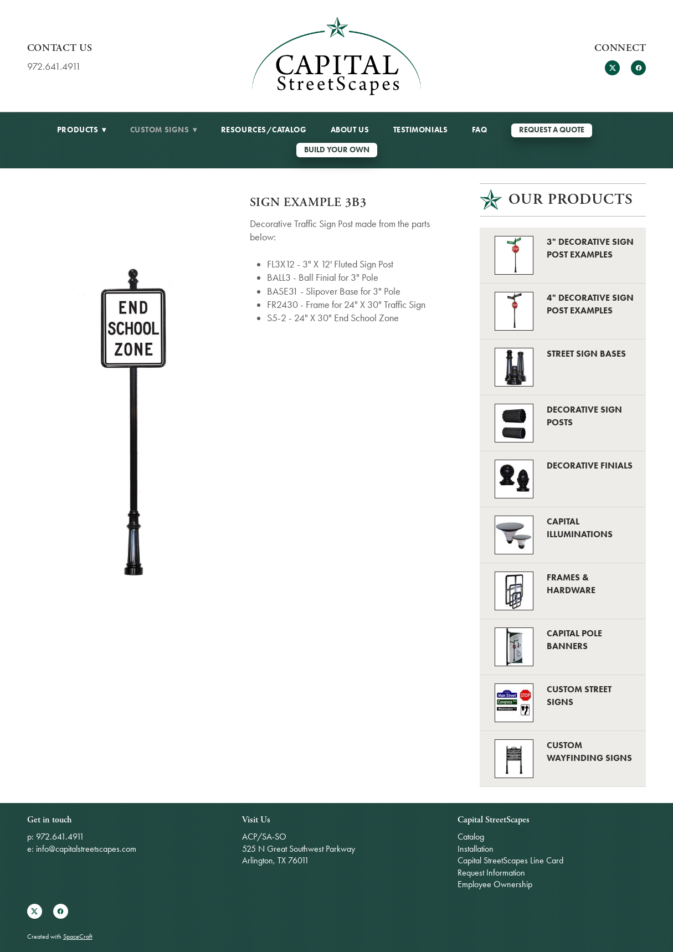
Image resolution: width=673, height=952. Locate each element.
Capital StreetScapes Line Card (510, 860)
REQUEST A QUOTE (551, 130)
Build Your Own (336, 150)
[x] (612, 67)
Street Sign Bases (586, 353)
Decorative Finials (590, 465)
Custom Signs (163, 130)
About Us (350, 130)
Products (81, 130)
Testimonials (420, 130)
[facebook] (638, 67)
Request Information (491, 872)
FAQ (479, 130)
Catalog (471, 836)
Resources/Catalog (264, 130)
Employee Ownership (495, 884)
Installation (476, 848)
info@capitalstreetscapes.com (86, 848)
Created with (60, 936)
